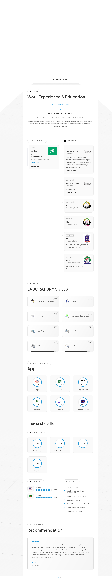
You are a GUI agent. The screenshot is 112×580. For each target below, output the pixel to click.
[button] (58, 577)
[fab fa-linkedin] (48, 59)
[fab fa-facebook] (66, 59)
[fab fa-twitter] (60, 59)
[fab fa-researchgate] (54, 59)
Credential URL (36, 163)
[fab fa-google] (72, 59)
